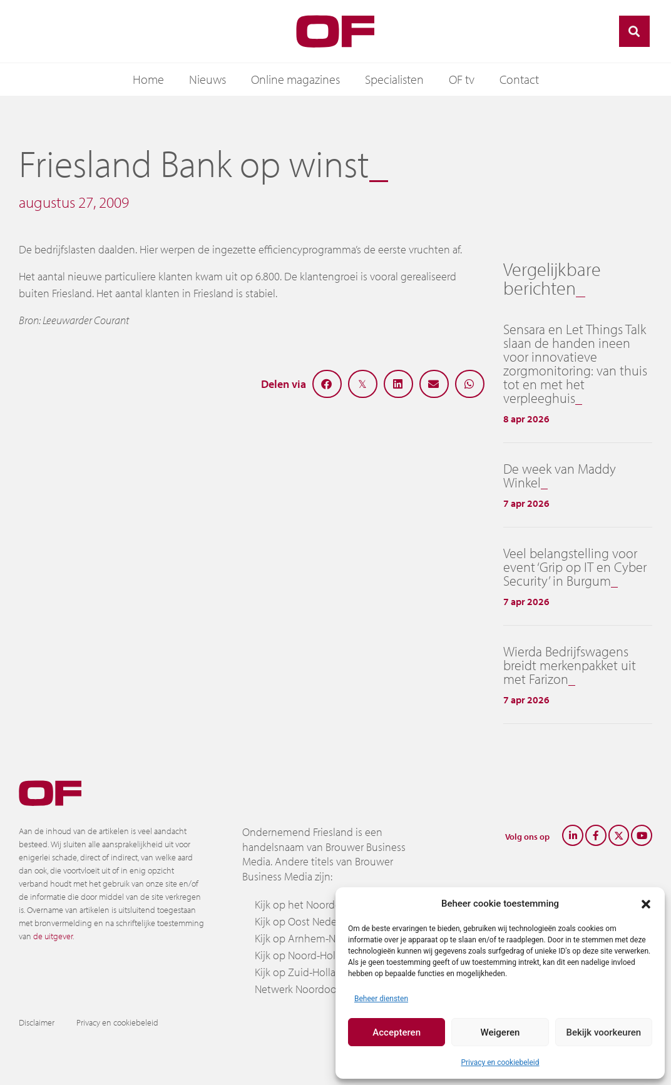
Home (148, 79)
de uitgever (53, 936)
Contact (519, 79)
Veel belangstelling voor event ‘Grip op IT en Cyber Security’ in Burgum (575, 566)
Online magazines (295, 79)
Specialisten (394, 79)
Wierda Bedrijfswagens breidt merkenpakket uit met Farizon (569, 665)
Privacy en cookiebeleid (500, 1062)
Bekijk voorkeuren (603, 1032)
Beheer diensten (381, 998)
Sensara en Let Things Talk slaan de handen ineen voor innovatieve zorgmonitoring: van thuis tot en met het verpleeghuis (575, 363)
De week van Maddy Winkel (559, 475)
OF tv (461, 79)
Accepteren (396, 1032)
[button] (646, 903)
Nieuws (207, 79)
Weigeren (500, 1032)
